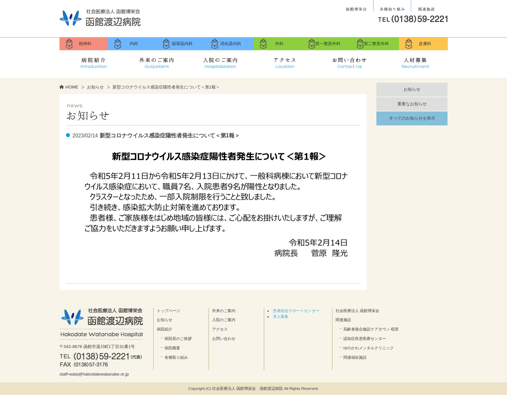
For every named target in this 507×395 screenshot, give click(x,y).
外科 (279, 43)
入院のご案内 (221, 61)
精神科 (85, 43)
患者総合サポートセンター (296, 310)
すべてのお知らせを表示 (412, 118)
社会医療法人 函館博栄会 (357, 6)
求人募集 (415, 61)
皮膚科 (425, 43)
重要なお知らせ (412, 103)
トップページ (168, 310)
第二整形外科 (376, 43)
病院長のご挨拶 (178, 338)
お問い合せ (350, 61)
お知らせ (95, 87)
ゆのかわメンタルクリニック (368, 348)
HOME (71, 87)
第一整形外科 (327, 43)
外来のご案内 (156, 61)
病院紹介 (91, 61)
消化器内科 (230, 43)
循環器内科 (182, 43)
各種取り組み (392, 6)
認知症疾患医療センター (364, 338)
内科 (134, 43)
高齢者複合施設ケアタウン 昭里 (371, 329)
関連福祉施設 (355, 357)
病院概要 (172, 348)
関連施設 (426, 6)
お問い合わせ (223, 338)
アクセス (285, 61)
